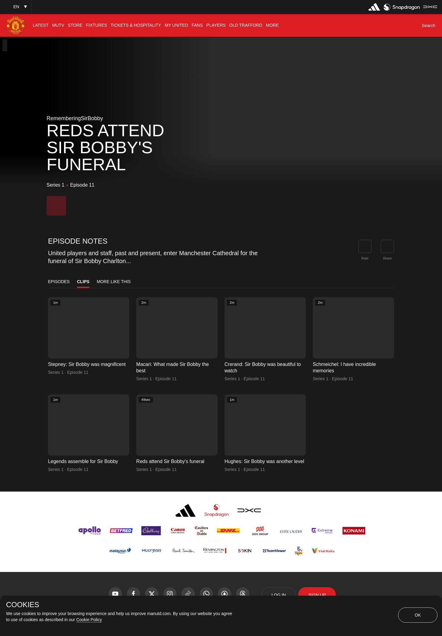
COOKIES (22, 605)
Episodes (59, 281)
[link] (387, 246)
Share (387, 258)
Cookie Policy (89, 619)
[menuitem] (40, 25)
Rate (364, 258)
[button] (16, 7)
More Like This (114, 281)
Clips (83, 281)
